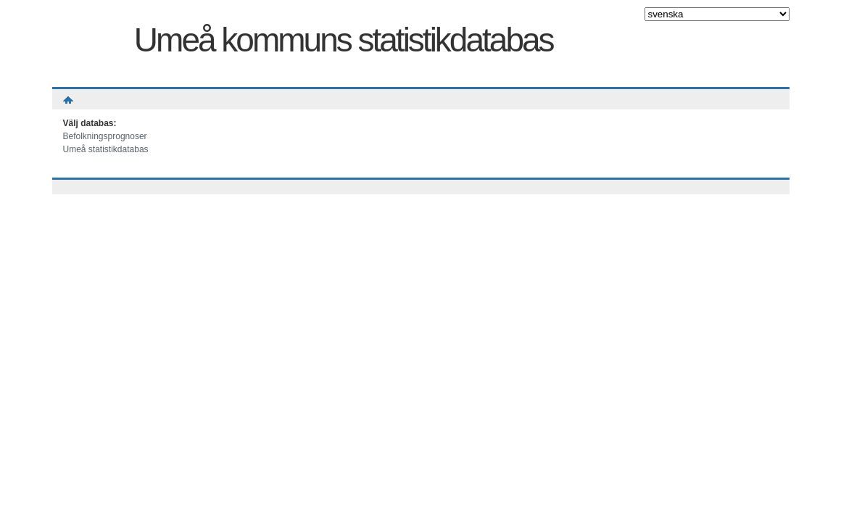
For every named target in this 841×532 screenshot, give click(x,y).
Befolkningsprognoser (105, 136)
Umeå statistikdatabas (106, 149)
